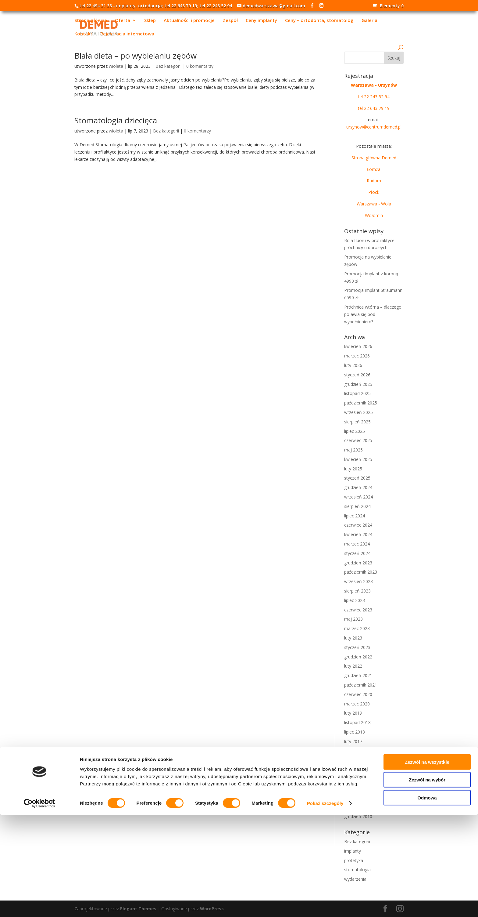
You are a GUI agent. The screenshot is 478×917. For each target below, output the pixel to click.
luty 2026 (353, 365)
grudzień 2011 (358, 798)
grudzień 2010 (358, 816)
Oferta (122, 21)
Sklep (150, 21)
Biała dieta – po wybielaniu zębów (135, 55)
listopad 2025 (357, 393)
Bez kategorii (168, 66)
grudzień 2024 (358, 487)
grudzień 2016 (358, 751)
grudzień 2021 (358, 675)
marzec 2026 (357, 356)
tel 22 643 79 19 (180, 6)
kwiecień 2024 (358, 534)
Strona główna (90, 21)
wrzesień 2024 (358, 497)
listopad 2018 (357, 722)
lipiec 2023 (354, 600)
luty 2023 (353, 638)
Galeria (369, 21)
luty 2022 (353, 666)
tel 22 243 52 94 (215, 6)
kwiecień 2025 (358, 459)
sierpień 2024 (357, 506)
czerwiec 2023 (358, 610)
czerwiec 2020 (358, 694)
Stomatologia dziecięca (115, 120)
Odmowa (427, 899)
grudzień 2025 (358, 384)
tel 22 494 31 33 (95, 6)
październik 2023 (360, 572)
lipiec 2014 (354, 779)
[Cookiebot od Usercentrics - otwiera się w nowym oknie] (39, 905)
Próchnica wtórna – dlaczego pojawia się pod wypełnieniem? (372, 314)
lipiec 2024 (354, 516)
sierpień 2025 (357, 422)
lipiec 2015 (354, 769)
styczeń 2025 (357, 478)
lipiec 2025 (354, 431)
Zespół (230, 21)
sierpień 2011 (357, 807)
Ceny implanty (261, 21)
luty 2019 (353, 713)
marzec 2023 (357, 628)
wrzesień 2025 (358, 412)
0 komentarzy (199, 66)
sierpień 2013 (357, 788)
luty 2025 (353, 469)
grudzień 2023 (358, 563)
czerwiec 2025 (358, 440)
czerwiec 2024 (358, 525)
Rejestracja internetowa (127, 34)
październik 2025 (360, 403)
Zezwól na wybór (427, 881)
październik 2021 (360, 685)
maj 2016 (353, 760)
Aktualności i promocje (189, 21)
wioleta (116, 66)
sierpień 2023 (357, 591)
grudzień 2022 (358, 657)
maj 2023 (353, 619)
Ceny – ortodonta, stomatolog (319, 21)
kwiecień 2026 (358, 346)
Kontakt (83, 34)
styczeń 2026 (357, 375)
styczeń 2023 (357, 647)
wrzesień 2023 (358, 581)
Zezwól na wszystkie (427, 863)
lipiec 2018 (354, 732)
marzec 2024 (357, 544)
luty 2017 (353, 741)
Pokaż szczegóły (325, 905)
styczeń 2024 (357, 553)
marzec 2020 (357, 704)
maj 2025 (353, 450)
